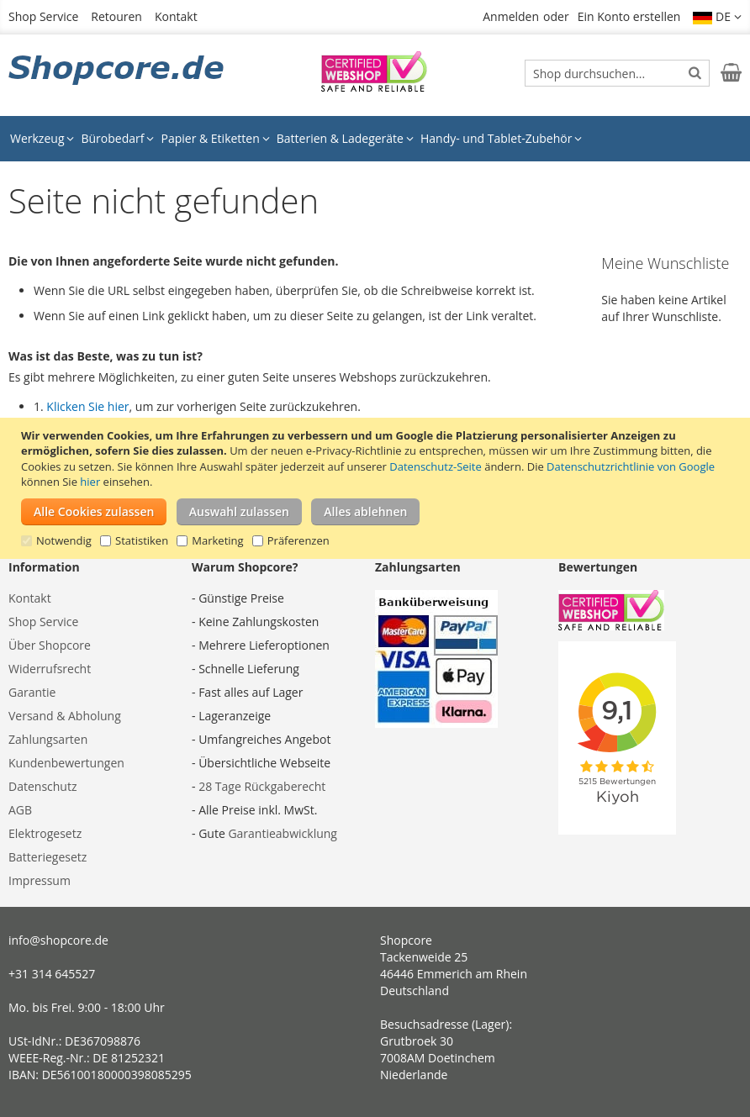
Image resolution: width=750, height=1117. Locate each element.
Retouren (116, 16)
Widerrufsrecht (49, 669)
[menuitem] (42, 138)
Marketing (217, 540)
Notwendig (64, 540)
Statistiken (141, 540)
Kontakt (176, 16)
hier (90, 481)
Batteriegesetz (47, 857)
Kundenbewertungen (66, 763)
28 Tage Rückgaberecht (261, 786)
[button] (717, 16)
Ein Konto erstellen (629, 16)
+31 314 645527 (51, 974)
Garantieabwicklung (282, 833)
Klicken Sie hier (87, 406)
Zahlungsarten (47, 739)
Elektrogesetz (45, 833)
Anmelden (511, 16)
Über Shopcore (49, 645)
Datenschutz (42, 786)
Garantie (31, 692)
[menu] (375, 138)
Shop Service (43, 16)
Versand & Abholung (64, 716)
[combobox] (617, 73)
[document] (377, 488)
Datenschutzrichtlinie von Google (631, 466)
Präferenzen (298, 540)
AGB (20, 810)
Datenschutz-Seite (435, 466)
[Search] (695, 72)
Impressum (39, 880)
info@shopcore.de (58, 940)
